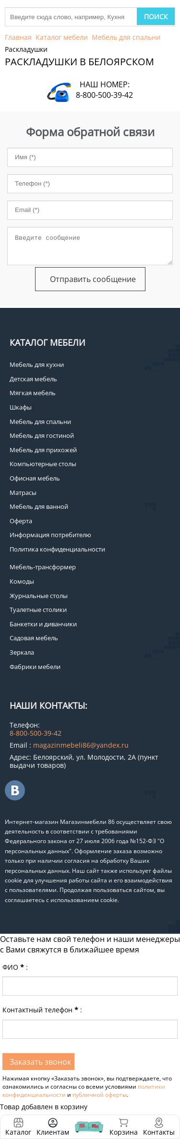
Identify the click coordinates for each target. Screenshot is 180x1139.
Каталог (18, 1132)
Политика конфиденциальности (57, 549)
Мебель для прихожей (43, 450)
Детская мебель (33, 379)
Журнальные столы (39, 595)
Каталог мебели (62, 37)
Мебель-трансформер (43, 567)
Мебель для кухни (37, 364)
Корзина (123, 1127)
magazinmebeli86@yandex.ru (81, 745)
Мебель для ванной (39, 506)
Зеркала (22, 652)
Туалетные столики (38, 609)
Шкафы (21, 407)
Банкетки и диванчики (43, 624)
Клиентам (52, 1132)
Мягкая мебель (33, 392)
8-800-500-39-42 (104, 95)
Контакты (159, 1132)
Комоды (22, 581)
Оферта (21, 521)
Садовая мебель (34, 638)
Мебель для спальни (126, 37)
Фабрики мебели (35, 666)
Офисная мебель (35, 478)
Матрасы (23, 492)
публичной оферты (99, 1095)
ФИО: (15, 967)
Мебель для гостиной (42, 435)
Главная (18, 37)
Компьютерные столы (43, 463)
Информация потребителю (50, 534)
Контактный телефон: (42, 1009)
